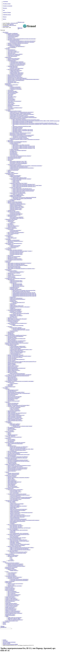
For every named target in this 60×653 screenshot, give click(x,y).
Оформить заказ (21, 22)
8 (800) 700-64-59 (12, 25)
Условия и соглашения (7, 5)
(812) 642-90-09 (14, 23)
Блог (4, 10)
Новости (4, 16)
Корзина (2, 626)
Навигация (2, 30)
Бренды (4, 19)
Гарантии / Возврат (7, 12)
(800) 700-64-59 (10, 24)
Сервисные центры (7, 14)
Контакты (5, 8)
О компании (5, 1)
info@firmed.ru (6, 26)
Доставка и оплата (6, 3)
